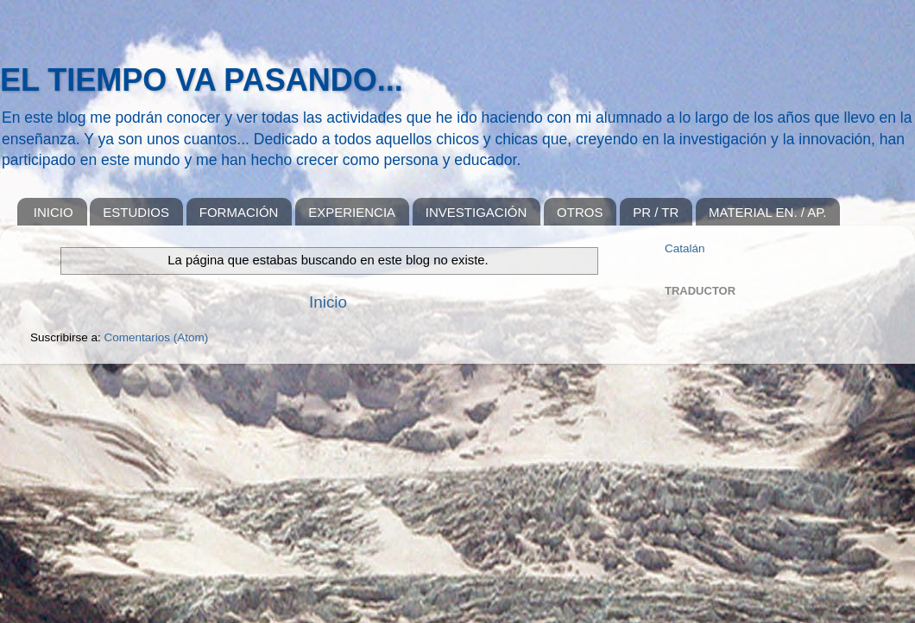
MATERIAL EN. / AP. (767, 212)
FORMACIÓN (239, 212)
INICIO (53, 212)
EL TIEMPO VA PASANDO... (201, 80)
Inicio (328, 302)
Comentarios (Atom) (156, 337)
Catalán (685, 248)
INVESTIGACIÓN (476, 212)
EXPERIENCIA (351, 212)
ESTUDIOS (136, 212)
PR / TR (655, 212)
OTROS (580, 212)
